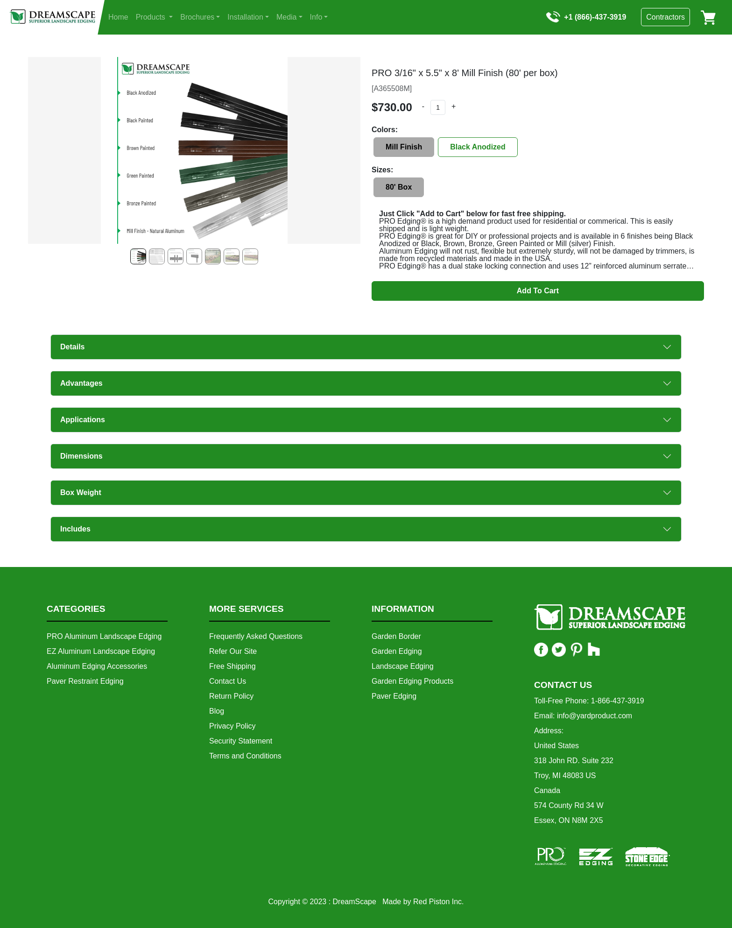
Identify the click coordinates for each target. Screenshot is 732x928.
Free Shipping (232, 666)
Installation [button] (245, 17)
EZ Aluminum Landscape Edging (101, 651)
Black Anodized (478, 147)
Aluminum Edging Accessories (97, 666)
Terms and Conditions (245, 756)
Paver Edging (394, 696)
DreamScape (354, 902)
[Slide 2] (175, 256)
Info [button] (316, 17)
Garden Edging (397, 651)
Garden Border (396, 636)
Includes (75, 529)
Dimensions (81, 456)
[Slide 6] (250, 256)
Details (72, 347)
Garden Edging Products (412, 681)
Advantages (81, 383)
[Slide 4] (213, 256)
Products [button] (152, 17)
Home (118, 17)
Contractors (665, 17)
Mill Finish (404, 147)
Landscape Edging (403, 666)
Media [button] (286, 17)
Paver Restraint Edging (85, 681)
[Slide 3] (194, 256)
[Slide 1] (157, 256)
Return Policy (231, 696)
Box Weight (80, 492)
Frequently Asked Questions (256, 636)
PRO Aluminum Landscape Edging (104, 636)
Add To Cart (538, 291)
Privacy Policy (232, 726)
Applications (82, 420)
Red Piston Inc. (438, 902)
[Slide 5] (231, 256)
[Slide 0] (138, 256)
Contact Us (227, 681)
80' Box (399, 187)
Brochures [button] (197, 17)
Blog (216, 711)
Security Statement (240, 741)
